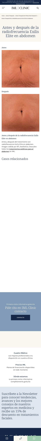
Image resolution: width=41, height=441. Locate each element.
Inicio (3, 15)
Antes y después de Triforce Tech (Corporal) (26, 15)
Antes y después (10, 15)
